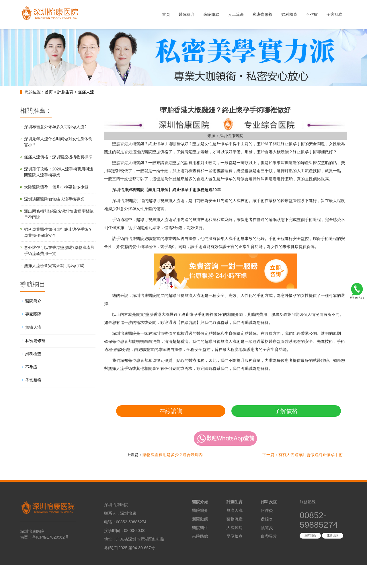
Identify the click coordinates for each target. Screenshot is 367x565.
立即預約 (310, 535)
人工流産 (236, 14)
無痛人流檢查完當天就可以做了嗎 (54, 265)
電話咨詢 (332, 535)
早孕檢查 (235, 536)
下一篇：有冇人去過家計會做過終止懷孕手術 (302, 454)
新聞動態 (200, 519)
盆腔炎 (267, 519)
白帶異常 (269, 536)
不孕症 (312, 14)
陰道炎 (267, 527)
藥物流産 (235, 519)
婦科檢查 (289, 14)
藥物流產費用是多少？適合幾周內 (172, 454)
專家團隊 (33, 314)
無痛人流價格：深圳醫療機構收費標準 (58, 157)
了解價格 (286, 411)
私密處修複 (263, 14)
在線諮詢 (170, 411)
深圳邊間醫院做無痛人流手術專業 (54, 199)
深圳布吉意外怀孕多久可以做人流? (55, 126)
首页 (49, 92)
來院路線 (211, 14)
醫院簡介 (187, 14)
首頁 (166, 14)
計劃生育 (65, 92)
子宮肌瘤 (335, 14)
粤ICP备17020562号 (50, 537)
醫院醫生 (200, 527)
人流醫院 (235, 527)
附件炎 (267, 510)
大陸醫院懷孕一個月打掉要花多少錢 (56, 187)
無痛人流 (86, 92)
